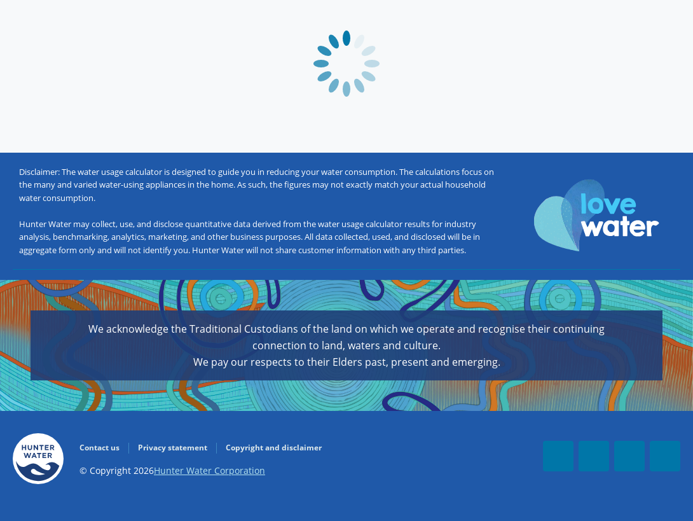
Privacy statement (172, 447)
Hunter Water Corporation (209, 470)
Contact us (99, 447)
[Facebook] (558, 456)
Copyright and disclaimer (274, 447)
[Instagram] (665, 456)
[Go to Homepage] (38, 461)
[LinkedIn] (629, 456)
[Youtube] (594, 456)
